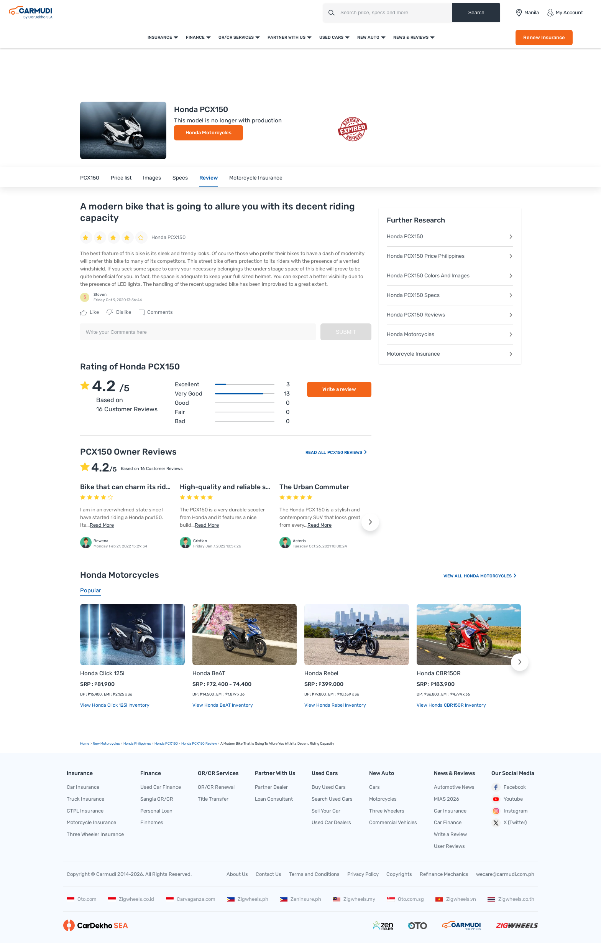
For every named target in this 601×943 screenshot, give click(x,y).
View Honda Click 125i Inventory (114, 705)
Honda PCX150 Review (199, 743)
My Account (565, 12)
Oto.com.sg (405, 899)
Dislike (119, 312)
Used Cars (331, 37)
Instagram (509, 811)
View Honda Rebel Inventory (335, 705)
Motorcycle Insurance (255, 178)
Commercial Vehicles (393, 822)
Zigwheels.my (354, 899)
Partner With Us (286, 37)
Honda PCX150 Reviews (450, 315)
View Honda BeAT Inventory (222, 705)
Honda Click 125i (102, 673)
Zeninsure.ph (300, 899)
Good (232, 403)
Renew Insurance (544, 37)
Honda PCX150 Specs (450, 295)
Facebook (508, 787)
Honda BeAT (208, 673)
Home (84, 743)
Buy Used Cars (329, 787)
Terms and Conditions (314, 874)
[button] (370, 522)
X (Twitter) (509, 823)
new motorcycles (106, 743)
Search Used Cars (332, 799)
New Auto (368, 37)
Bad (232, 421)
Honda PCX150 (450, 236)
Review (208, 178)
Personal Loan (156, 811)
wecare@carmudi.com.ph (505, 874)
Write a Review (450, 834)
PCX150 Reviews (347, 452)
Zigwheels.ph (247, 899)
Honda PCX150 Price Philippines (450, 256)
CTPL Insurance (85, 811)
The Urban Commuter (314, 487)
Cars (374, 787)
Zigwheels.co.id (131, 899)
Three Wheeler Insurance (95, 834)
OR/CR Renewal (216, 787)
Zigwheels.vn (455, 899)
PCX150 (89, 178)
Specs (180, 178)
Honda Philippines (137, 743)
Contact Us (268, 874)
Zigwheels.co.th (511, 899)
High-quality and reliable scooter (233, 487)
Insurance (160, 37)
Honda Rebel (321, 673)
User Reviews (449, 846)
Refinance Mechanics (444, 874)
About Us (237, 874)
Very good (232, 393)
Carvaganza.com (190, 899)
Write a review (339, 389)
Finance (195, 37)
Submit (346, 332)
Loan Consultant (274, 799)
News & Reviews (411, 37)
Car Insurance (83, 787)
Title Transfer (213, 799)
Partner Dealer (271, 787)
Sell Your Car (326, 811)
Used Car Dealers (331, 822)
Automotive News (454, 787)
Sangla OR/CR (156, 799)
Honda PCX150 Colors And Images (450, 275)
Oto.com (82, 899)
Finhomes (151, 822)
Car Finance (447, 822)
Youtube (507, 799)
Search (476, 12)
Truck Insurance (85, 799)
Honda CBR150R (439, 673)
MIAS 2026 (446, 799)
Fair (232, 412)
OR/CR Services (236, 37)
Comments (156, 312)
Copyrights (399, 874)
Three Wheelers (386, 811)
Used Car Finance (160, 787)
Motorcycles (383, 799)
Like (89, 312)
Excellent (232, 384)
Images (152, 178)
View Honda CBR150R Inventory (451, 705)
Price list (121, 178)
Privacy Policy (363, 874)
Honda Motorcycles (209, 132)
